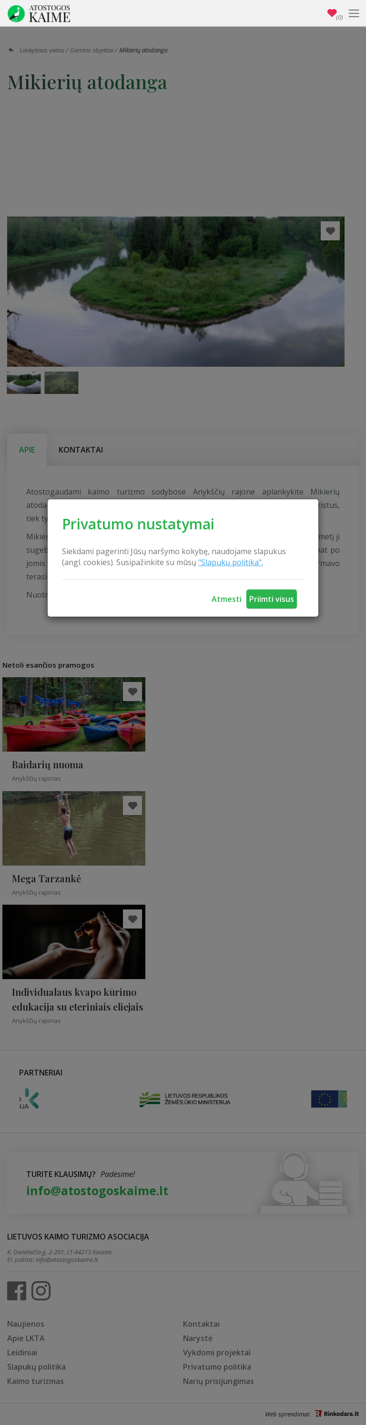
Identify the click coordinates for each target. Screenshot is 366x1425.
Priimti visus (271, 599)
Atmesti (227, 599)
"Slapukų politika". (230, 562)
